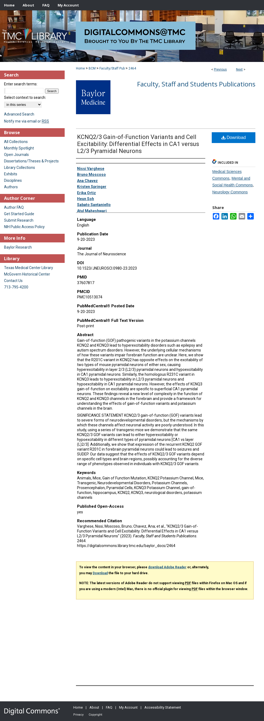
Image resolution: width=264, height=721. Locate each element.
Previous (220, 69)
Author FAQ (14, 207)
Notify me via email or (26, 121)
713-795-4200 (16, 287)
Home (80, 68)
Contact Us (13, 280)
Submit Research (18, 220)
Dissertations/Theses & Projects (31, 161)
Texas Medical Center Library (28, 268)
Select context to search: (25, 97)
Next (239, 69)
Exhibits (10, 174)
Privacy (78, 714)
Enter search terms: (20, 84)
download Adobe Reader (167, 567)
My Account (128, 707)
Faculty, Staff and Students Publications (196, 83)
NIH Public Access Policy (24, 227)
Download (233, 137)
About (94, 707)
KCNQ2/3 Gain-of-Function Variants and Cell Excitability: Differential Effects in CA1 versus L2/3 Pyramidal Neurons (138, 144)
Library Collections (19, 167)
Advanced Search (19, 114)
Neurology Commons (230, 192)
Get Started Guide (19, 214)
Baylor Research (18, 247)
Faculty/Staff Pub (112, 68)
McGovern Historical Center (27, 274)
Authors (11, 187)
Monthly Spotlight (19, 148)
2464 (132, 68)
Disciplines (13, 180)
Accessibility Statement (162, 707)
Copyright (95, 714)
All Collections (16, 142)
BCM (92, 68)
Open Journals (16, 154)
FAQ (109, 707)
